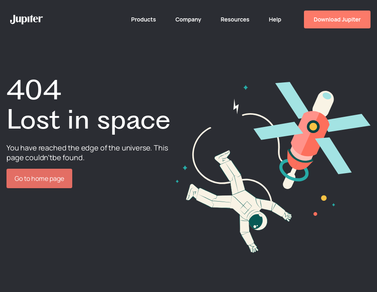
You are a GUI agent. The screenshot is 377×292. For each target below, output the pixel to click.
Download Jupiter (337, 19)
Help (275, 19)
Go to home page (39, 178)
